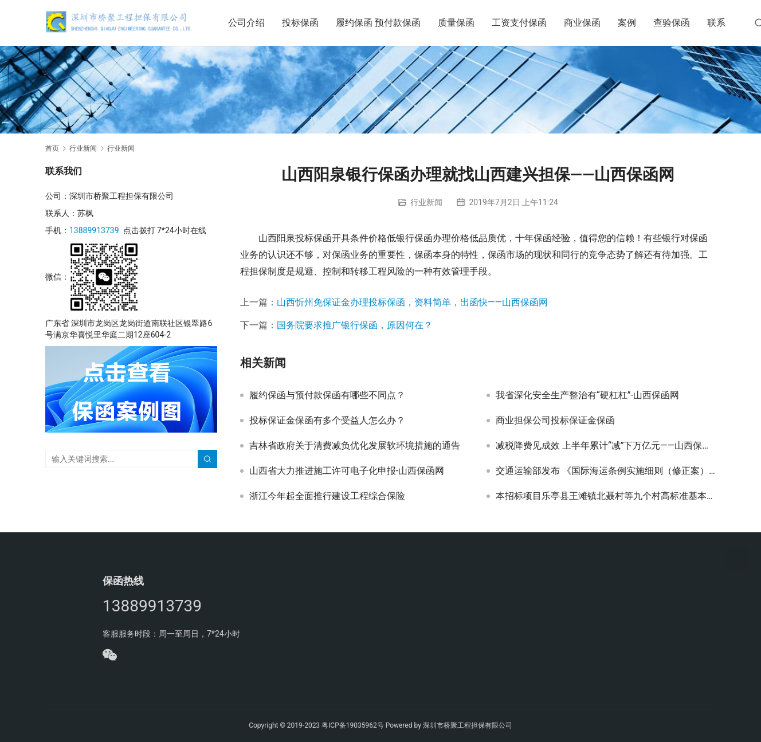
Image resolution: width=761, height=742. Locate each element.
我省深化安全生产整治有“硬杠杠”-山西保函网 (587, 395)
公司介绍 (254, 22)
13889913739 (94, 230)
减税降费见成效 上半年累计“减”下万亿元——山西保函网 (606, 446)
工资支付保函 (527, 22)
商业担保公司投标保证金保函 (555, 420)
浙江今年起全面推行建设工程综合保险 (327, 496)
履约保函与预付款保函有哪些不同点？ (327, 395)
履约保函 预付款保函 (386, 22)
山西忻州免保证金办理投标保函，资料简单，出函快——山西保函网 (412, 302)
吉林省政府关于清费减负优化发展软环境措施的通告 (354, 446)
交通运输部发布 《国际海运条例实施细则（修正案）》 (606, 471)
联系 (724, 22)
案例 (635, 22)
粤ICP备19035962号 (352, 725)
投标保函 (308, 22)
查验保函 (679, 22)
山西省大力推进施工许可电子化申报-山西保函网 (346, 471)
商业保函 (590, 22)
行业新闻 (426, 202)
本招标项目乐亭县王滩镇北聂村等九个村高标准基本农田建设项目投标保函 (606, 496)
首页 (52, 148)
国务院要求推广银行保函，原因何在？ (355, 325)
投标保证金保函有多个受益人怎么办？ (327, 420)
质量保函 (464, 22)
